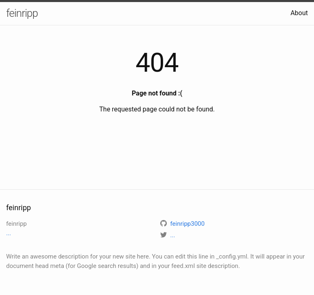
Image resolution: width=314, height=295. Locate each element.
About (299, 13)
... (8, 233)
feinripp (22, 13)
